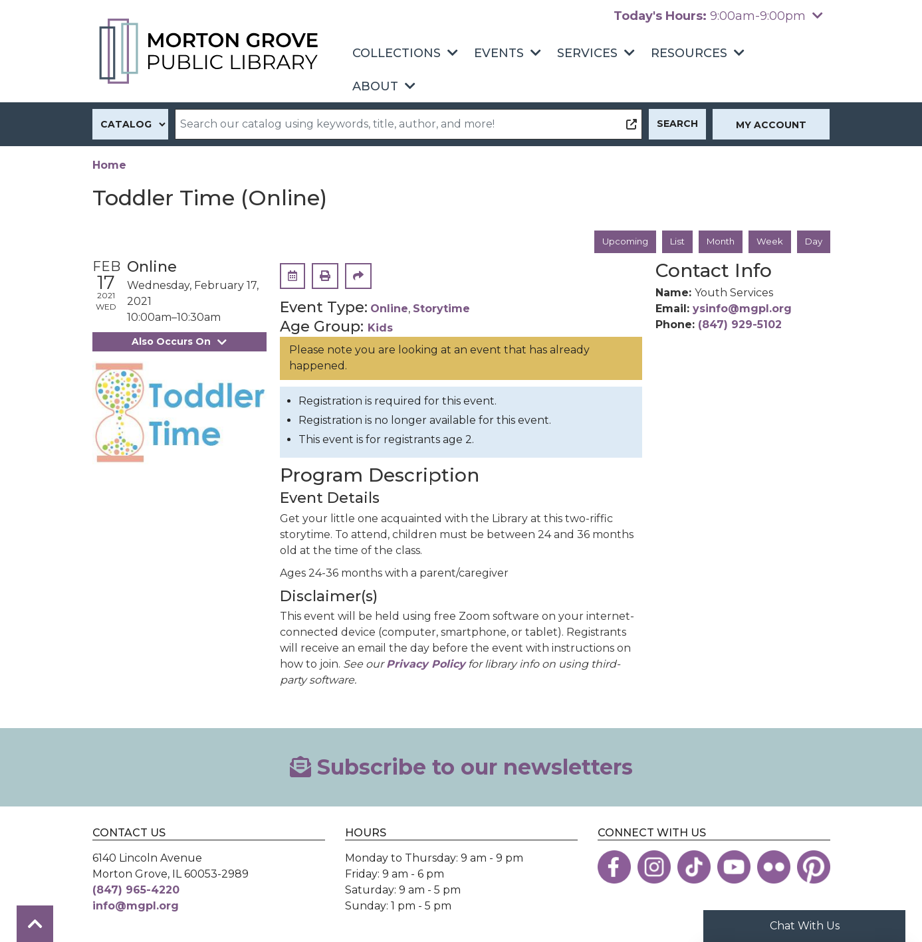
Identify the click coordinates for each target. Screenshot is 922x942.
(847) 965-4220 (135, 890)
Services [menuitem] (587, 53)
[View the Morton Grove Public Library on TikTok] (694, 867)
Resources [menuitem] (689, 53)
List (671, 242)
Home (109, 165)
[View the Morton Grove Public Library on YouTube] (733, 867)
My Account (771, 125)
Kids (380, 328)
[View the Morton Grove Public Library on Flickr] (773, 867)
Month (717, 242)
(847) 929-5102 (740, 326)
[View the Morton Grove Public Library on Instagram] (654, 867)
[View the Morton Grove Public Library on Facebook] (614, 867)
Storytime (441, 310)
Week (768, 242)
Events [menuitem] (499, 53)
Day (813, 242)
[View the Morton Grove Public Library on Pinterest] (813, 867)
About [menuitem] (375, 86)
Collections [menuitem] (396, 53)
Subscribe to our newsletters (461, 768)
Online (389, 310)
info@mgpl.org (135, 906)
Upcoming (616, 242)
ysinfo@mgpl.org (742, 310)
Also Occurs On (179, 342)
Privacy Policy (425, 664)
